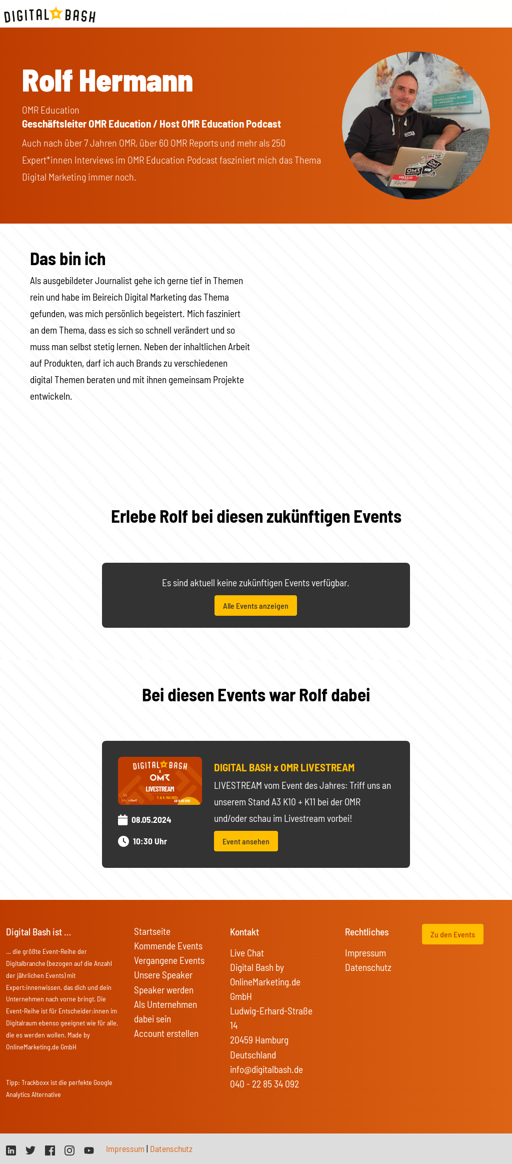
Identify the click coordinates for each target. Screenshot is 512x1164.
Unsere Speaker (163, 974)
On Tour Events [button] (407, 14)
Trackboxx (35, 1082)
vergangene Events (275, 14)
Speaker (333, 14)
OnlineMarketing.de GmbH (41, 1046)
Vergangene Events (169, 960)
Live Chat (247, 952)
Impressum (365, 952)
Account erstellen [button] (166, 1033)
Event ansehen (246, 841)
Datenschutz (368, 967)
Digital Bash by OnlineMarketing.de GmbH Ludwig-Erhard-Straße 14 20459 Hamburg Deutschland (271, 1010)
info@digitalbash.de (266, 1069)
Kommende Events (168, 945)
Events (219, 14)
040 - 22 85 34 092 (264, 1083)
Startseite (179, 14)
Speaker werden (164, 989)
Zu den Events (452, 934)
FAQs (364, 14)
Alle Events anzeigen (255, 605)
